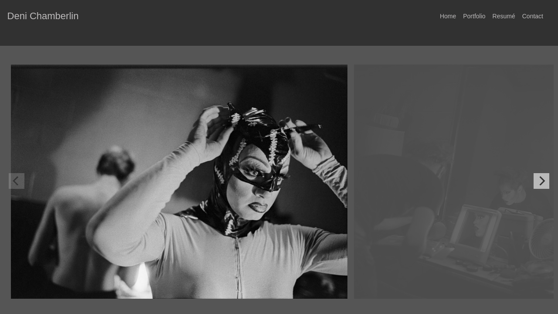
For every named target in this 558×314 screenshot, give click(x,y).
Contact (532, 16)
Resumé (504, 16)
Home (448, 16)
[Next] (541, 181)
